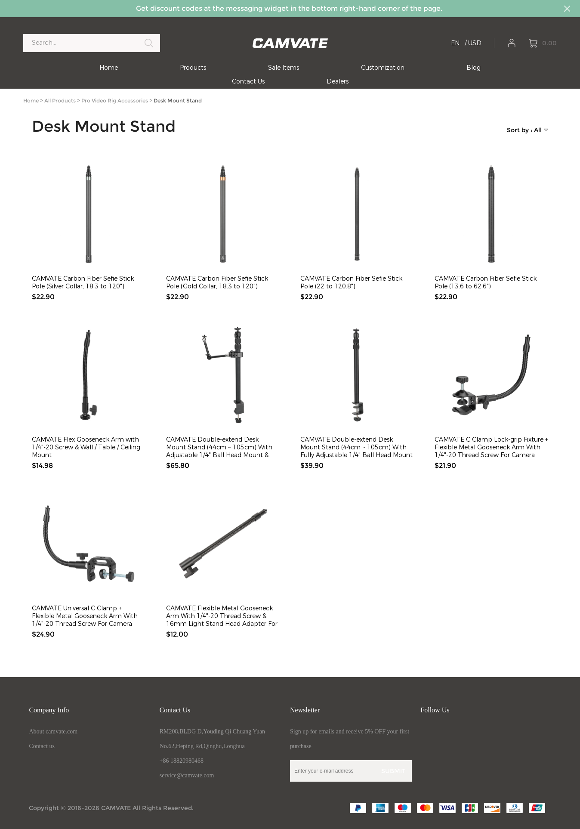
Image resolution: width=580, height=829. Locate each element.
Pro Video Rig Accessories (114, 100)
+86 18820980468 (182, 761)
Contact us (42, 746)
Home (31, 100)
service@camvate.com (187, 775)
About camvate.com (53, 731)
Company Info (49, 710)
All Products (60, 100)
